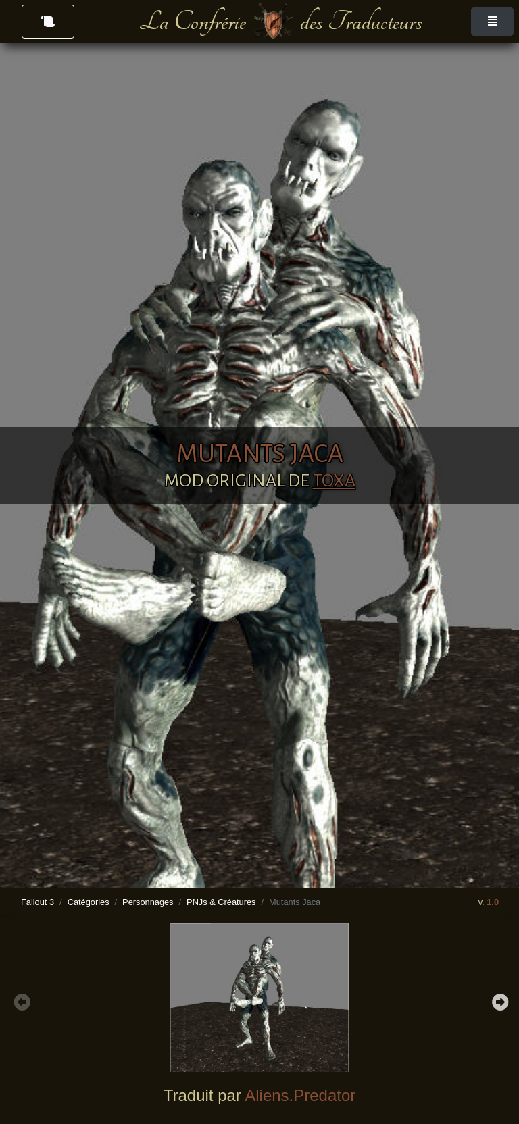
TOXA (334, 480)
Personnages (147, 902)
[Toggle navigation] (492, 21)
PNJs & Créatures (221, 902)
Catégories (88, 902)
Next (498, 1000)
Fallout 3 (37, 902)
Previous (20, 1000)
